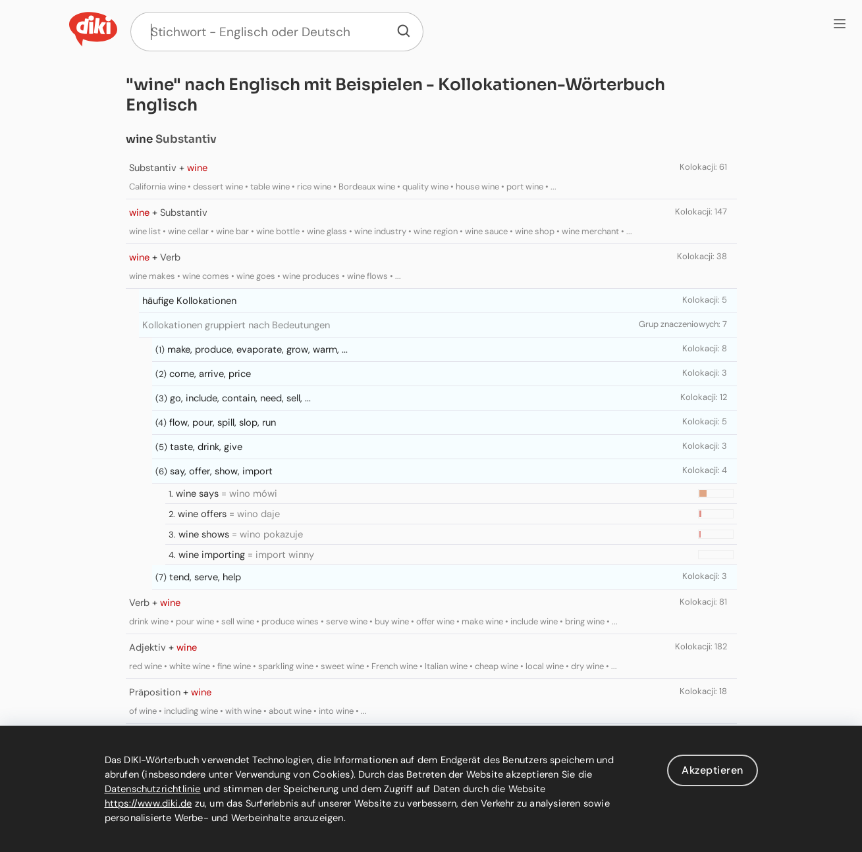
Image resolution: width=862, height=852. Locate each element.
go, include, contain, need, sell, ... (240, 398)
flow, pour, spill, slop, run (222, 422)
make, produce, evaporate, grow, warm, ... (257, 349)
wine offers (202, 513)
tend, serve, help (205, 577)
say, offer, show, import (221, 471)
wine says (197, 493)
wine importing (211, 554)
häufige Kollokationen (189, 300)
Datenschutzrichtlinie (153, 788)
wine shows (203, 534)
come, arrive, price (210, 373)
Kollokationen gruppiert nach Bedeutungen (236, 325)
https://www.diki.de (148, 803)
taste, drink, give (206, 446)
